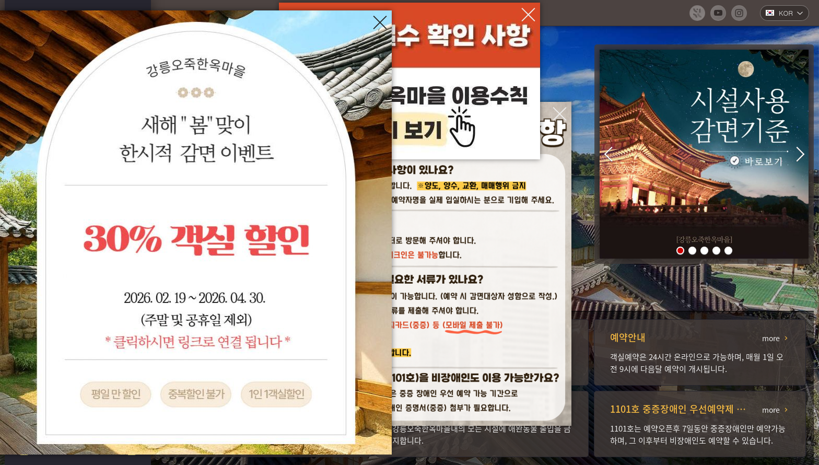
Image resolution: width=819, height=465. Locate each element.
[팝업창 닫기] (560, 113)
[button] (680, 250)
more (771, 338)
